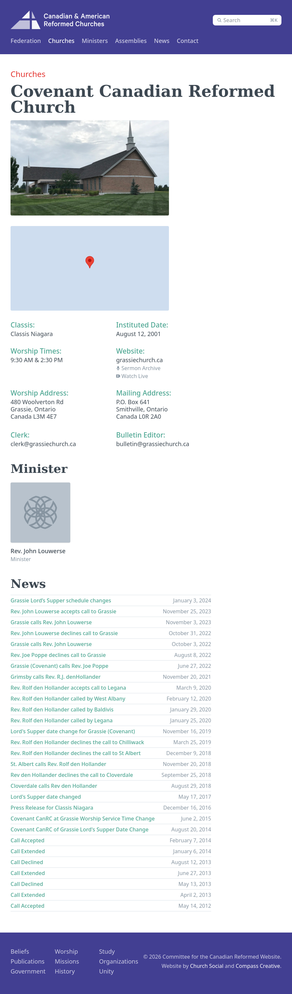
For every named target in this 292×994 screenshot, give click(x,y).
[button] (89, 262)
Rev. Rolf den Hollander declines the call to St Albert (76, 753)
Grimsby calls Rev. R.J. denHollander (56, 676)
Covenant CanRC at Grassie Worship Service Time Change (83, 818)
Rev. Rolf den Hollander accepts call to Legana (68, 687)
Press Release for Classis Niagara (52, 807)
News (165, 41)
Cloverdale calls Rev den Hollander (54, 785)
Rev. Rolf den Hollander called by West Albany (68, 698)
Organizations (118, 961)
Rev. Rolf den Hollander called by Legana (62, 720)
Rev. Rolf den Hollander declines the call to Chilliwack (77, 742)
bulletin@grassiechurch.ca (152, 444)
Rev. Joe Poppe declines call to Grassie (58, 655)
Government (28, 971)
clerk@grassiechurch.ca (43, 444)
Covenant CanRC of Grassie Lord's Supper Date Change (79, 829)
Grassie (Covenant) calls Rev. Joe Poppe (59, 666)
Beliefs (20, 951)
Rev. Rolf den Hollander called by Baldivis (62, 709)
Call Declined (27, 862)
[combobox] (247, 20)
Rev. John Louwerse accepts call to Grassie (63, 611)
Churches (62, 41)
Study (107, 951)
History (65, 971)
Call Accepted (28, 840)
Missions (67, 961)
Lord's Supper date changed (46, 796)
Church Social (206, 966)
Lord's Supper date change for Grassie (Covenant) (73, 731)
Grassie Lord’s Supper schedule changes (61, 600)
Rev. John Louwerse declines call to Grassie (64, 633)
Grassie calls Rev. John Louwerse (51, 622)
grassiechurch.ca (139, 360)
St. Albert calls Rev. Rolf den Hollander (58, 764)
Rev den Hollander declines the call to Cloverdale (72, 775)
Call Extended (28, 851)
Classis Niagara (32, 334)
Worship (66, 951)
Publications (28, 961)
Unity (106, 971)
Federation (26, 41)
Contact (192, 41)
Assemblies (134, 41)
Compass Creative (258, 966)
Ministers (96, 41)
